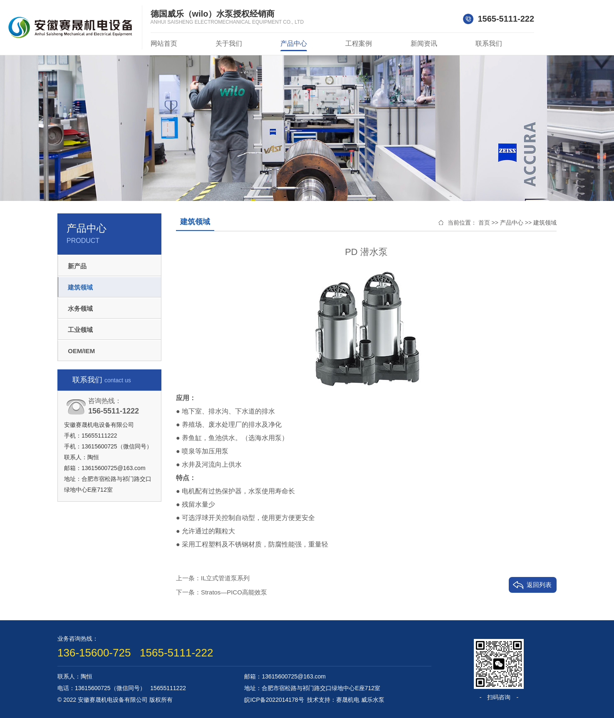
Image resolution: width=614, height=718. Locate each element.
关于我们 (228, 43)
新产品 (80, 265)
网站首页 (164, 43)
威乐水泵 (372, 699)
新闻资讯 (424, 43)
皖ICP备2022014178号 (274, 699)
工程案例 (358, 43)
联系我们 (488, 43)
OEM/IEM (84, 350)
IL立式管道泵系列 (225, 578)
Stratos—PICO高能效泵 (234, 592)
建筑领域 (83, 286)
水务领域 (83, 308)
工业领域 (83, 329)
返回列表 (539, 584)
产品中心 (293, 43)
